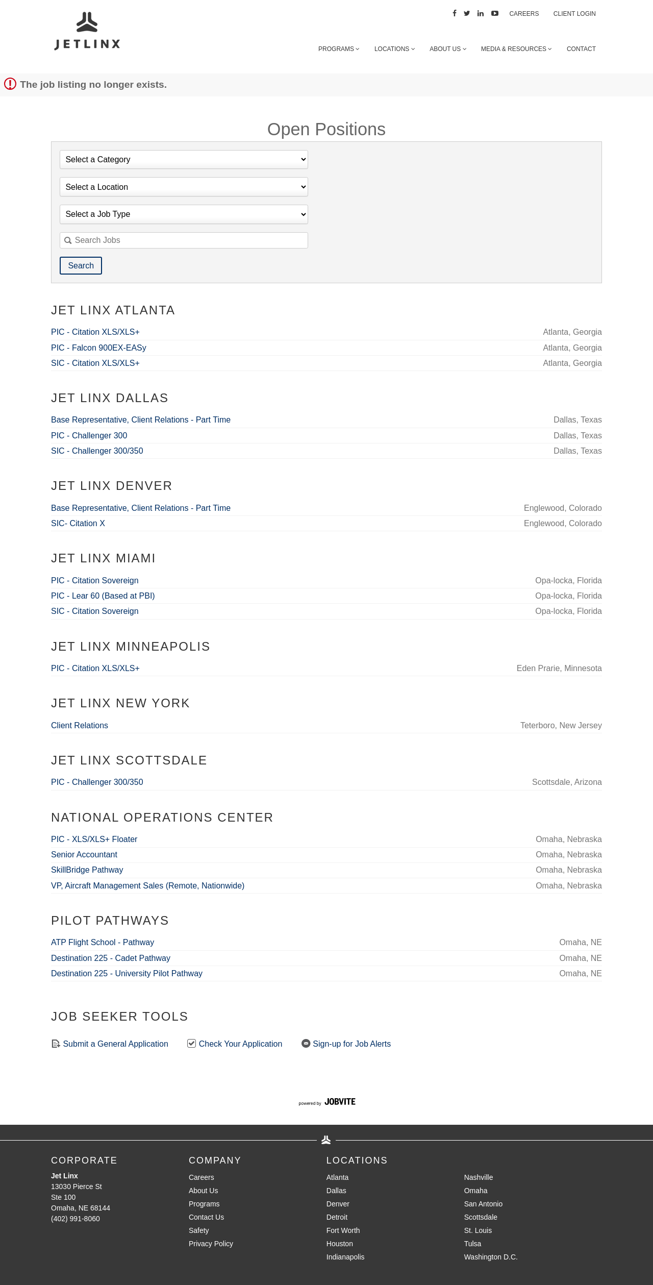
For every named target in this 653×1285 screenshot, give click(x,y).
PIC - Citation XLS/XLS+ (95, 332)
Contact (581, 49)
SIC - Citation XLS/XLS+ (95, 363)
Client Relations (79, 725)
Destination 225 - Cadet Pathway (110, 958)
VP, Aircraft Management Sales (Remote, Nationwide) (147, 885)
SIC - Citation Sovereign (95, 611)
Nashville (478, 1177)
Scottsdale (480, 1217)
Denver (337, 1204)
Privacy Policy (211, 1244)
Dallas (336, 1191)
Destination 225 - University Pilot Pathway (127, 973)
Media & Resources (516, 49)
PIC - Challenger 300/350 (97, 782)
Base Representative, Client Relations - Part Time (141, 419)
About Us (448, 49)
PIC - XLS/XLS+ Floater (94, 839)
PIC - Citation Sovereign (95, 580)
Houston (339, 1244)
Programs (339, 49)
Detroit (336, 1217)
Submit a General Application (109, 1043)
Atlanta (337, 1177)
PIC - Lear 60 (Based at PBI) (103, 595)
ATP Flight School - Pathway (102, 942)
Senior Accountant (84, 854)
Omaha (476, 1191)
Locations (394, 49)
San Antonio (483, 1204)
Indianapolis (345, 1257)
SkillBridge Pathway (87, 870)
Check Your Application (234, 1043)
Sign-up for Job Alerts (346, 1043)
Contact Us (206, 1217)
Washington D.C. (491, 1257)
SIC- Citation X (78, 523)
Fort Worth (343, 1230)
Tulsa (473, 1244)
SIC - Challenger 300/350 (97, 451)
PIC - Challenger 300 (89, 435)
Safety (199, 1230)
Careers (524, 13)
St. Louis (478, 1230)
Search (81, 265)
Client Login (575, 13)
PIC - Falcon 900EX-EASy (98, 347)
